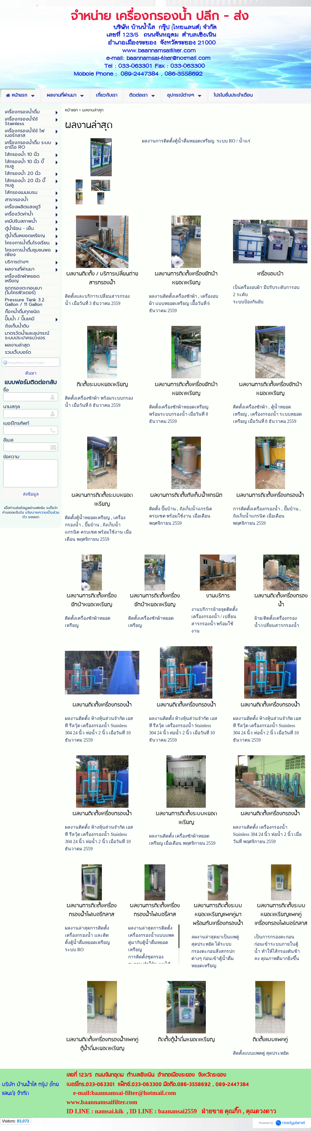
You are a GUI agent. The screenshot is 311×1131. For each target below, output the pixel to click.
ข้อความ (11, 456)
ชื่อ (6, 389)
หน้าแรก (71, 110)
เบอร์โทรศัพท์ (16, 423)
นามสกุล (11, 406)
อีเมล (8, 440)
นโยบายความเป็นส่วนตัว (40, 515)
